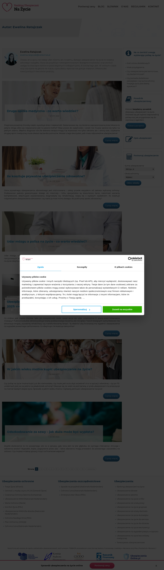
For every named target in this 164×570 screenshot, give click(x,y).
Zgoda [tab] (40, 267)
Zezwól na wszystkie (122, 309)
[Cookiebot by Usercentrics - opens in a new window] (130, 259)
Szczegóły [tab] (82, 267)
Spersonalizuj (81, 309)
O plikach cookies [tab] (123, 267)
